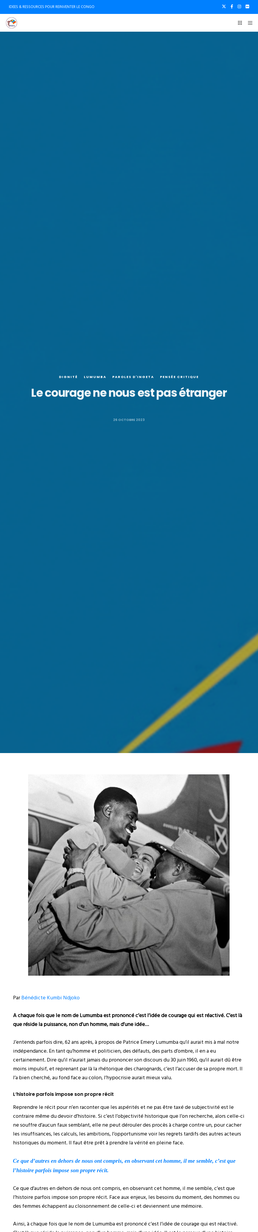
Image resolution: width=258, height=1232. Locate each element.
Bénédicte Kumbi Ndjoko (50, 997)
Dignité (68, 377)
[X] (224, 6)
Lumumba (95, 377)
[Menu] (248, 23)
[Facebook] (231, 6)
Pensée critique (179, 377)
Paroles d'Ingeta (133, 377)
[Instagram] (239, 6)
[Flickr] (247, 6)
